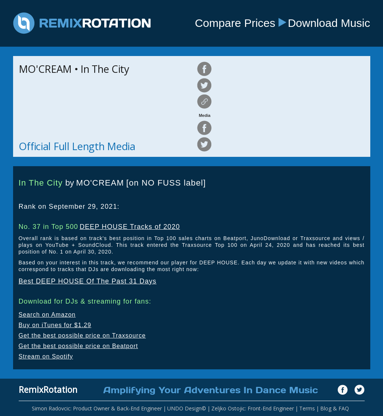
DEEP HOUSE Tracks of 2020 (130, 226)
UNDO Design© (186, 408)
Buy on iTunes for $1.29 (55, 325)
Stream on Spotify (46, 356)
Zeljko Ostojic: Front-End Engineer (252, 408)
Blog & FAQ (334, 408)
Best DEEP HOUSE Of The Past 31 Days (88, 281)
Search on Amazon (47, 314)
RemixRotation (48, 389)
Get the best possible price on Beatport (78, 346)
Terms (307, 408)
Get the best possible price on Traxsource (82, 335)
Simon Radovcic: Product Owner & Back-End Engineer (97, 408)
